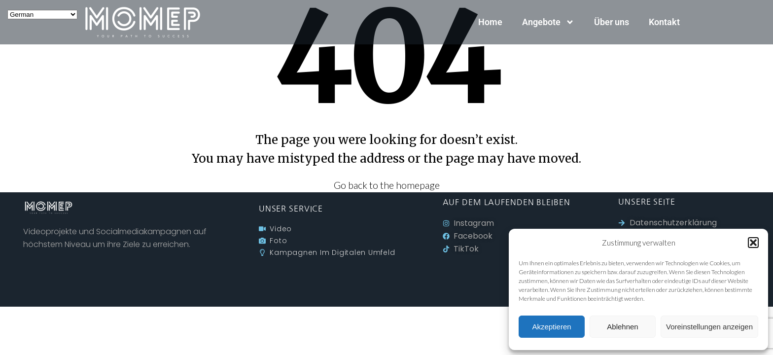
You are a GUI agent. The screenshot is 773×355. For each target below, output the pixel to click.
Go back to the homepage (387, 185)
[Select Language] (42, 14)
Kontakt (664, 22)
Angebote (548, 22)
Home (490, 22)
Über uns (611, 22)
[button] (753, 243)
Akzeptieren (551, 326)
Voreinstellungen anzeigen (709, 326)
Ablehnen (622, 326)
